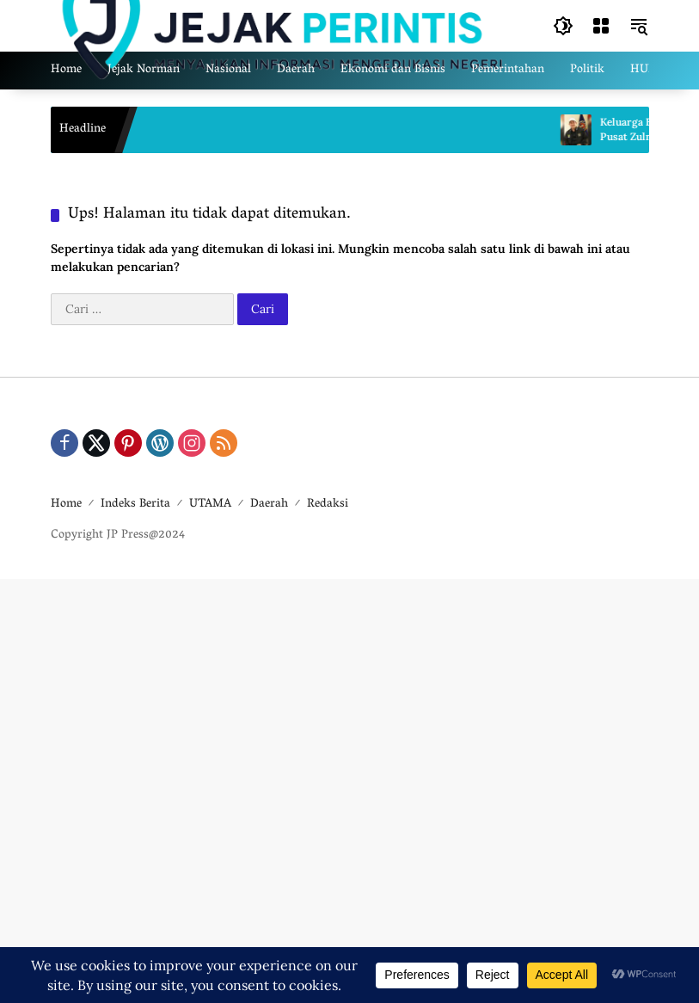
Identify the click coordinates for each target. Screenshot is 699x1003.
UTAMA (210, 504)
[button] (563, 25)
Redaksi (327, 504)
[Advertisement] (349, 788)
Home (66, 504)
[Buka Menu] (601, 25)
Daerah (269, 504)
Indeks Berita (135, 504)
